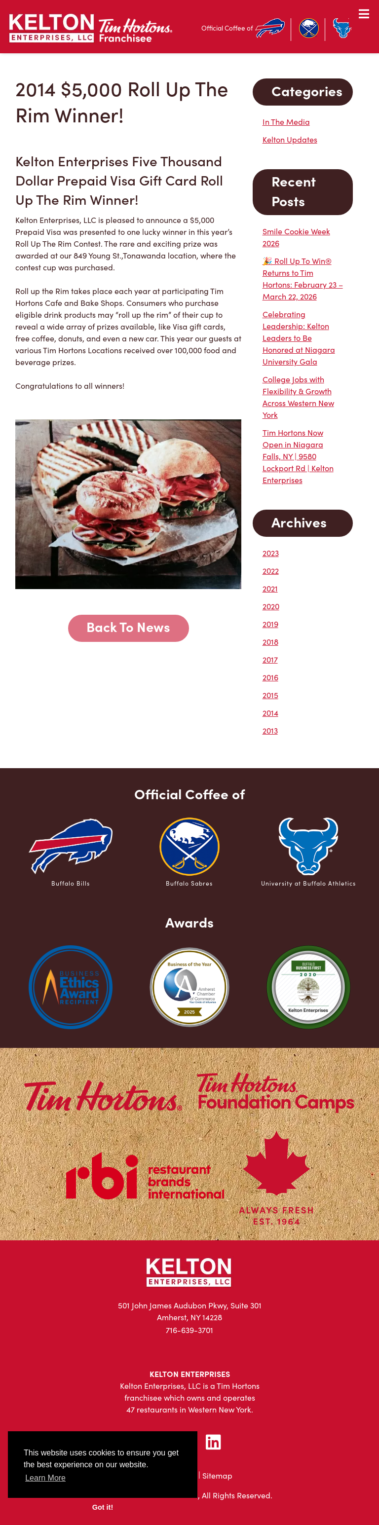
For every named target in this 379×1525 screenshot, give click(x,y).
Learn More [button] (45, 1478)
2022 (271, 570)
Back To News (128, 626)
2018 (270, 641)
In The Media (286, 121)
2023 (271, 553)
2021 (270, 588)
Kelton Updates (290, 139)
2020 (271, 606)
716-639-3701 (189, 1330)
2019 (270, 624)
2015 (270, 695)
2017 (270, 659)
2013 (270, 730)
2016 (270, 677)
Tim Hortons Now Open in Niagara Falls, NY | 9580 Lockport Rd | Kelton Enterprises (298, 456)
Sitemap (217, 1475)
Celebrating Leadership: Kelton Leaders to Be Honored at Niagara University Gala (299, 338)
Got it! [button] (102, 1507)
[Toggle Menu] (364, 14)
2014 (270, 712)
